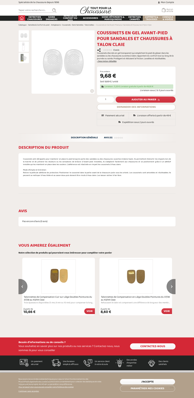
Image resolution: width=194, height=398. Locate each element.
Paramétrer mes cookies (147, 388)
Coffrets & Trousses (151, 18)
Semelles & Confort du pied (70, 18)
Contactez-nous (152, 346)
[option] (23, 35)
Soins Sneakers (51, 18)
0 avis (116, 50)
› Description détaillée (107, 61)
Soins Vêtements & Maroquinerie (113, 18)
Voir (90, 311)
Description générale (84, 138)
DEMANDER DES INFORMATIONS (136, 107)
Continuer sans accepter (28, 391)
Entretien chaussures (34, 18)
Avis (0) (113, 138)
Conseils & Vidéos (167, 18)
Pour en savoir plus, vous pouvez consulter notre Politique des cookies (46, 387)
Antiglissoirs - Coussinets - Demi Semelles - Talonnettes (72, 25)
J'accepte (147, 381)
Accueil (21, 18)
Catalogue (22, 25)
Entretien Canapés (135, 18)
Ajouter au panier (144, 99)
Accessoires (90, 18)
